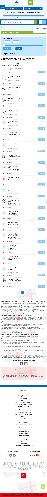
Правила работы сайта (23, 395)
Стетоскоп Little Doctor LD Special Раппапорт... (13, 246)
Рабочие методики (23, 422)
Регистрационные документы (23, 402)
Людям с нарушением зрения (23, 18)
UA (44, 22)
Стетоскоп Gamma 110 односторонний (14, 133)
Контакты (23, 442)
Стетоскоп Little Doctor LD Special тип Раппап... (14, 258)
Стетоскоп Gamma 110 (14, 110)
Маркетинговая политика (23, 406)
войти (30, 4)
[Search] (35, 22)
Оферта (23, 420)
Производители (23, 433)
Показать (7, 49)
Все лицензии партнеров (23, 469)
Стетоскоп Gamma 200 (14, 178)
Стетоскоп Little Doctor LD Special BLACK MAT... (13, 235)
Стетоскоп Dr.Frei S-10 (14, 77)
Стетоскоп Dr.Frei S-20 (14, 88)
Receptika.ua (21, 310)
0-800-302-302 (10, 12)
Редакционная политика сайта (23, 424)
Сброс (19, 49)
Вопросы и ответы (23, 429)
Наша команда (23, 398)
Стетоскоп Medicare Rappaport (14, 268)
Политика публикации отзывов (23, 404)
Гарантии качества (23, 426)
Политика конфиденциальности (23, 412)
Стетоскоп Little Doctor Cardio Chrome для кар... (13, 213)
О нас (23, 393)
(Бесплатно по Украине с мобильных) (29, 12)
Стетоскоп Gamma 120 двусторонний (14, 155)
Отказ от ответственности (23, 435)
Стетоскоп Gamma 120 (14, 144)
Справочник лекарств (23, 431)
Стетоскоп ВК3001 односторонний (14, 64)
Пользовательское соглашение (23, 414)
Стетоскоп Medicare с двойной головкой (14, 279)
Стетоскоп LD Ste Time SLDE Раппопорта (13, 201)
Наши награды (23, 400)
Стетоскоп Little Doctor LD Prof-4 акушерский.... (13, 224)
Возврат (23, 416)
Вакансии (23, 396)
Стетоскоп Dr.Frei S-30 (14, 99)
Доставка (23, 418)
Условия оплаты (23, 427)
